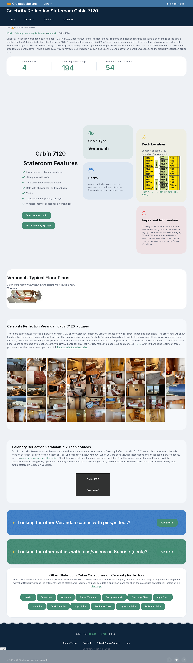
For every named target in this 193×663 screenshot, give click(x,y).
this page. (96, 586)
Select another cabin (36, 215)
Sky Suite (37, 606)
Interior (28, 597)
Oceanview (46, 597)
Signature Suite (128, 606)
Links (46, 3)
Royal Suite (80, 606)
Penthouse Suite (103, 606)
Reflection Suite (153, 606)
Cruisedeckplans (24, 4)
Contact (87, 643)
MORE (66, 19)
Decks (28, 19)
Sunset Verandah (88, 597)
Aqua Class (163, 597)
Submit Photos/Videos (108, 643)
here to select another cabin (72, 347)
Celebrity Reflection (35, 33)
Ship (13, 19)
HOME (9, 33)
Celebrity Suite (58, 606)
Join (128, 643)
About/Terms (70, 643)
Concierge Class (139, 597)
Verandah (52, 33)
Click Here (167, 522)
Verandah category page (38, 225)
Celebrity (18, 33)
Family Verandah (114, 597)
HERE (138, 343)
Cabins (47, 19)
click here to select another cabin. (39, 458)
